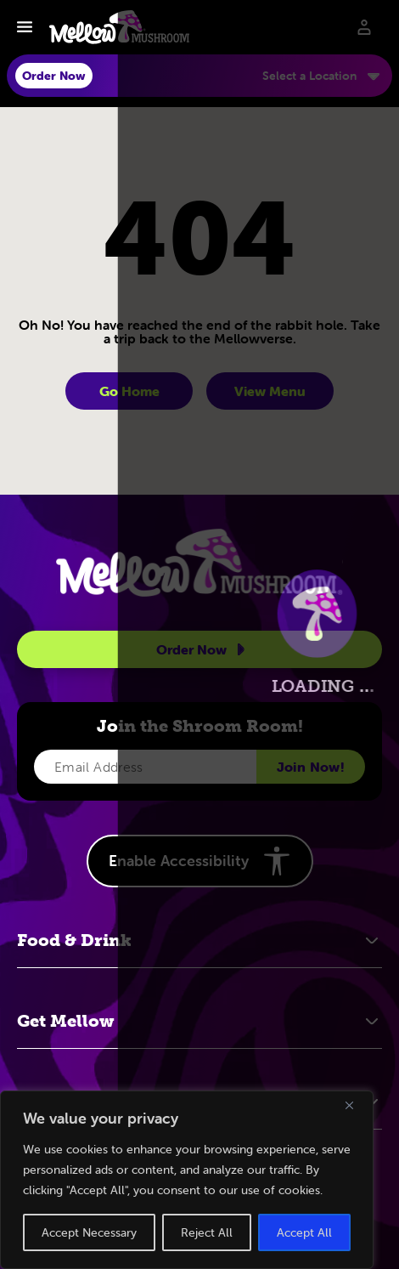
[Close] (356, 1105)
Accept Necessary (89, 1232)
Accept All (304, 1232)
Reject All (207, 1232)
